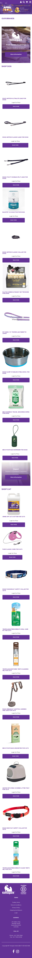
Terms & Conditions (16, 905)
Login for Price (16, 102)
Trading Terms (16, 902)
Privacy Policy (16, 907)
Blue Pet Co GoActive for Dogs (13, 212)
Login (16, 912)
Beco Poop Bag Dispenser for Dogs (14, 449)
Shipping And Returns (16, 910)
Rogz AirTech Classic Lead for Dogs (15, 137)
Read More (16, 106)
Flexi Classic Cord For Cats (12, 549)
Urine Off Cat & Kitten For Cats (13, 516)
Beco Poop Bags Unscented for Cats (15, 748)
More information (16, 54)
